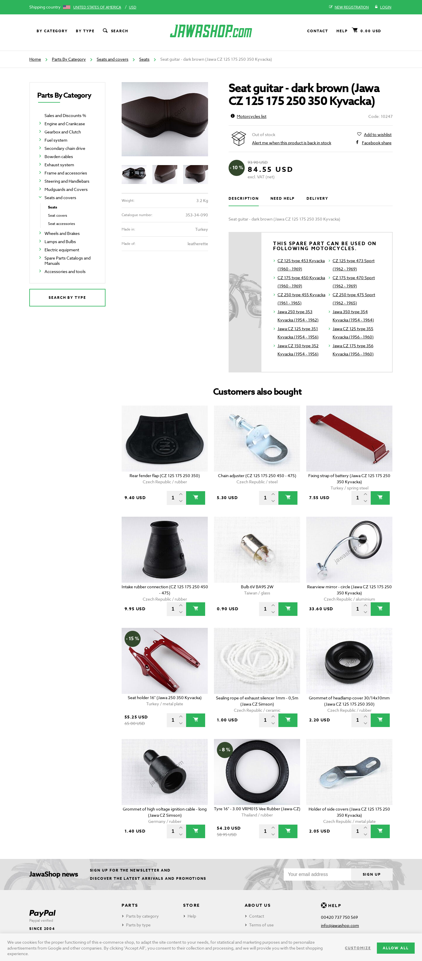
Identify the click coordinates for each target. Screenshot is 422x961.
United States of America (97, 7)
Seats (144, 59)
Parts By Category (69, 59)
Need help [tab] (282, 198)
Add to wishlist (378, 134)
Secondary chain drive (65, 148)
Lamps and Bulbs (60, 241)
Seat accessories (61, 223)
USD (132, 7)
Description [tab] (244, 198)
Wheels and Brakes (62, 233)
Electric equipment (62, 249)
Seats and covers (112, 59)
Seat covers (57, 215)
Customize (358, 947)
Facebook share (377, 143)
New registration (349, 7)
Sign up (372, 874)
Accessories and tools (65, 271)
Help (342, 30)
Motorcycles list (248, 116)
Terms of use (261, 925)
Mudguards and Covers (66, 189)
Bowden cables (59, 156)
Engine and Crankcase (65, 123)
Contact (317, 30)
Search (115, 31)
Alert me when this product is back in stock (291, 142)
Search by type (67, 297)
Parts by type (138, 925)
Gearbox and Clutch (63, 132)
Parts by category (142, 916)
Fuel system (56, 140)
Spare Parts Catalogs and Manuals (68, 260)
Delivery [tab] (317, 198)
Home (35, 59)
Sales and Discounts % (65, 115)
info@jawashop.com (340, 925)
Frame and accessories (66, 173)
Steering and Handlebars (67, 181)
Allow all (396, 947)
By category (52, 30)
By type (85, 30)
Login (383, 7)
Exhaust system (59, 164)
